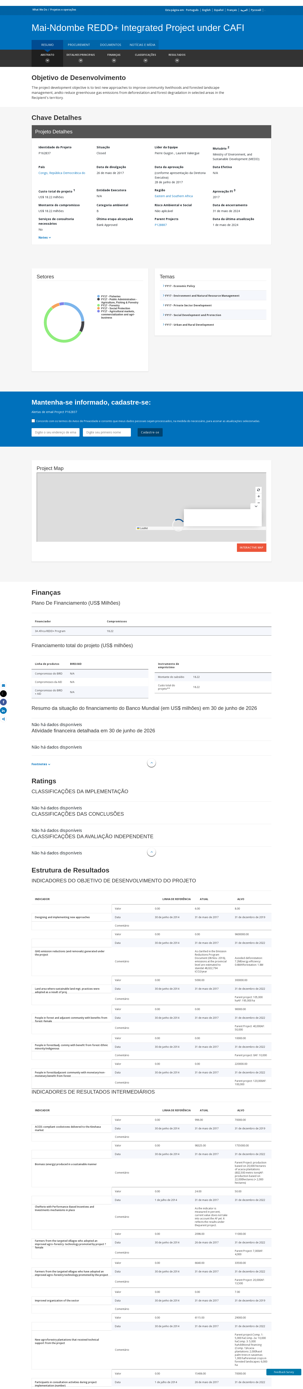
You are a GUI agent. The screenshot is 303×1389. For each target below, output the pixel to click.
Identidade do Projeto (55, 147)
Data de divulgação (111, 167)
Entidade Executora (111, 190)
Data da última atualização (233, 219)
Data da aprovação (169, 167)
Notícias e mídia (142, 45)
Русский (256, 10)
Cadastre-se (150, 432)
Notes (43, 237)
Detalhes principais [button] (80, 58)
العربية (244, 10)
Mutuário (221, 147)
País (42, 167)
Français (232, 10)
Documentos (110, 45)
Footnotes (39, 764)
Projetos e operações (63, 9)
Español (218, 10)
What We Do (39, 9)
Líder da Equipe (166, 147)
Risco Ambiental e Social (173, 205)
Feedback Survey (284, 1372)
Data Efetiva (222, 167)
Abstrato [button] (47, 58)
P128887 (161, 225)
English (206, 10)
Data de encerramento (230, 205)
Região (160, 190)
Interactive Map (251, 547)
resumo (47, 45)
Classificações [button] (145, 58)
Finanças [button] (113, 58)
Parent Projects (166, 219)
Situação (103, 147)
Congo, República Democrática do (62, 173)
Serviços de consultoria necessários (56, 221)
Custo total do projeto (57, 190)
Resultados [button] (177, 58)
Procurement (79, 45)
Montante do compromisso (59, 205)
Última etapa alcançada (115, 219)
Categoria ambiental (112, 205)
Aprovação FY (224, 190)
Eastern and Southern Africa (174, 196)
